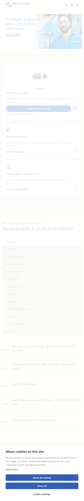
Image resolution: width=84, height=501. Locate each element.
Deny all (42, 485)
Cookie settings (42, 494)
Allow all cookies (42, 477)
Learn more (11, 469)
